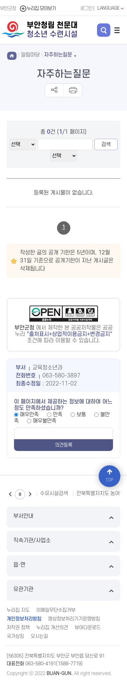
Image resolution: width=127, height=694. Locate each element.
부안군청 (8, 8)
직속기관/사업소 (63, 541)
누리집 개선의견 (52, 627)
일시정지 (20, 494)
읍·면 (63, 566)
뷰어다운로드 (88, 627)
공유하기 (54, 90)
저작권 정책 (18, 627)
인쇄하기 (72, 90)
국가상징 (15, 636)
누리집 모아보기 (37, 8)
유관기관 (63, 590)
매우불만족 (44, 421)
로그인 (86, 8)
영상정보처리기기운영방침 (74, 619)
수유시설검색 (54, 493)
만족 (57, 415)
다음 (30, 494)
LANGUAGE (111, 8)
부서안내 (63, 517)
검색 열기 (103, 30)
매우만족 (29, 415)
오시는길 (39, 636)
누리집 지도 (18, 610)
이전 (10, 494)
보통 (81, 415)
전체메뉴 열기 (117, 30)
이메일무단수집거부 (55, 610)
